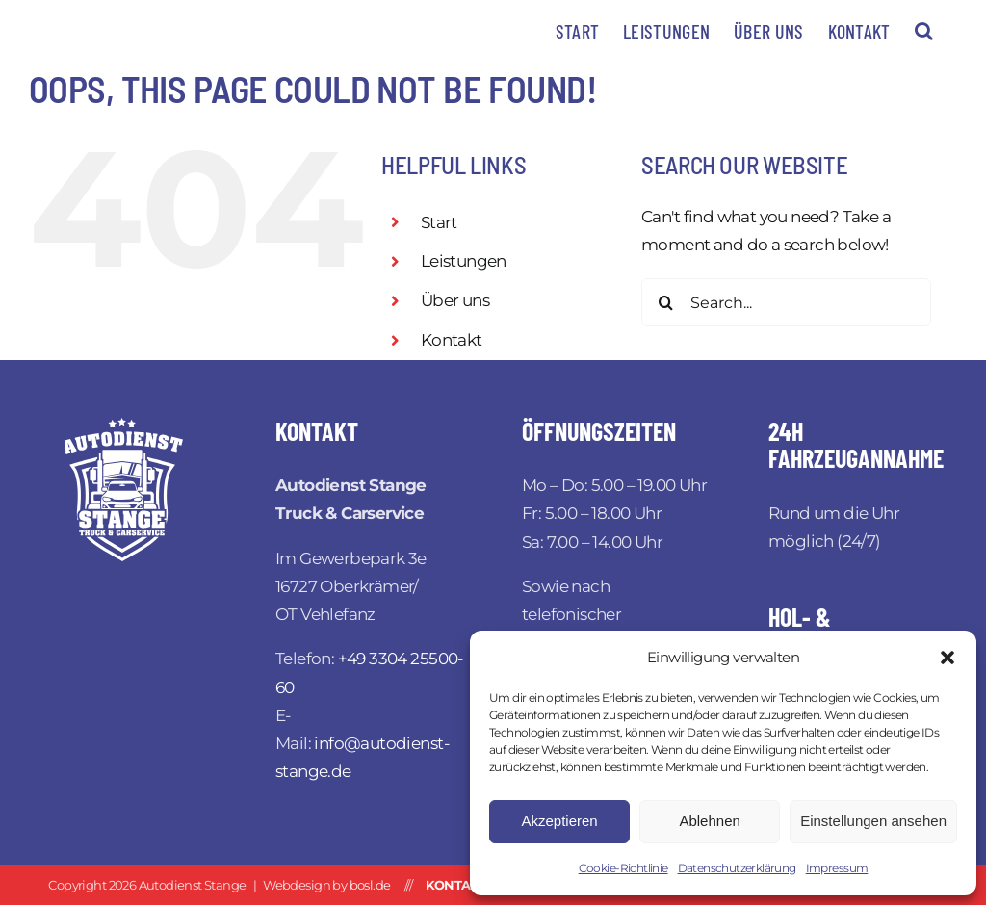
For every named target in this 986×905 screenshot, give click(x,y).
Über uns (455, 300)
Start (439, 222)
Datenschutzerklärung (737, 868)
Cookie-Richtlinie (623, 868)
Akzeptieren (559, 821)
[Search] (665, 302)
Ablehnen (709, 821)
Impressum (837, 868)
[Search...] (786, 302)
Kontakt (451, 339)
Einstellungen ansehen (873, 821)
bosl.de (370, 884)
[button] (947, 657)
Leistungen (463, 261)
